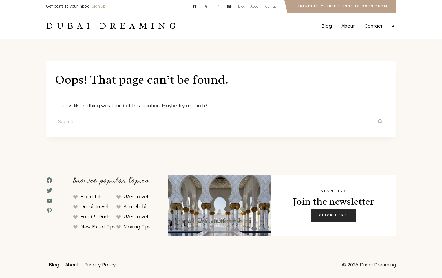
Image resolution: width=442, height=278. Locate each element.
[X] (206, 6)
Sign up (98, 6)
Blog (241, 6)
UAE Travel (135, 196)
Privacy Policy (100, 265)
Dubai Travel (94, 206)
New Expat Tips (98, 227)
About (255, 6)
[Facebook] (194, 6)
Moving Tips (137, 227)
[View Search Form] (393, 26)
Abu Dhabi (134, 206)
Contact (271, 6)
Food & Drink (95, 216)
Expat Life (91, 196)
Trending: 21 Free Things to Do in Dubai (342, 6)
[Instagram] (217, 6)
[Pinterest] (229, 6)
